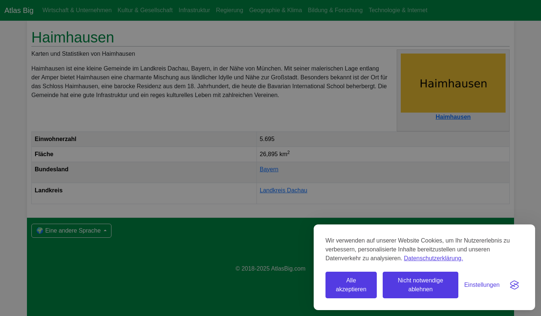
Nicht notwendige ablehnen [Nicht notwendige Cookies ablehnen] (420, 284)
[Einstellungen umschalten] (482, 285)
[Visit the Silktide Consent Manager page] (514, 285)
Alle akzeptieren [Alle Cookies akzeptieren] (351, 284)
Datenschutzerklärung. (433, 258)
